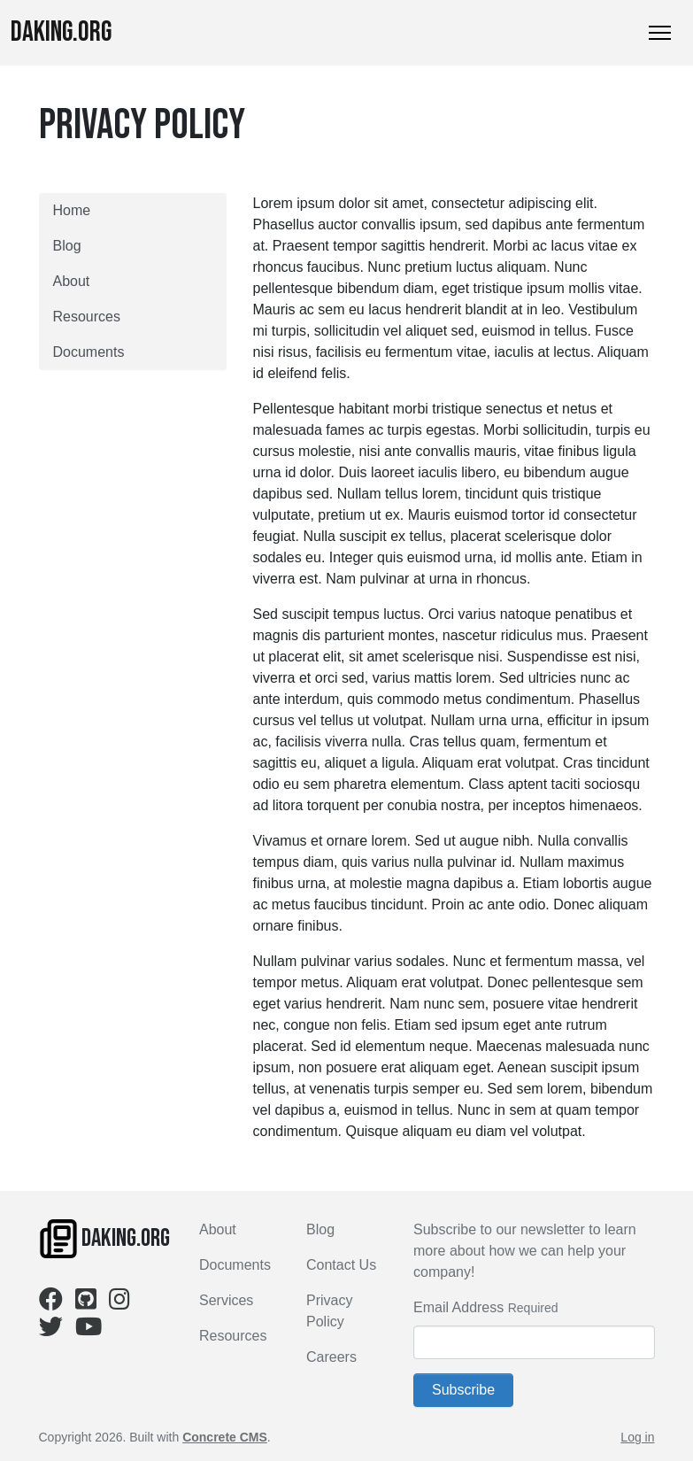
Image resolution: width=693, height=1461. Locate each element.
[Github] (85, 1302)
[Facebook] (51, 1302)
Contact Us (341, 1264)
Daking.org (61, 32)
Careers (331, 1356)
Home (72, 210)
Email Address (458, 1307)
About (71, 281)
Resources (86, 316)
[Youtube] (88, 1330)
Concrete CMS (224, 1437)
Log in (637, 1437)
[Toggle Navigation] (659, 32)
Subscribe (463, 1389)
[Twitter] (51, 1330)
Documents (89, 351)
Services (226, 1300)
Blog (67, 245)
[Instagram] (119, 1302)
